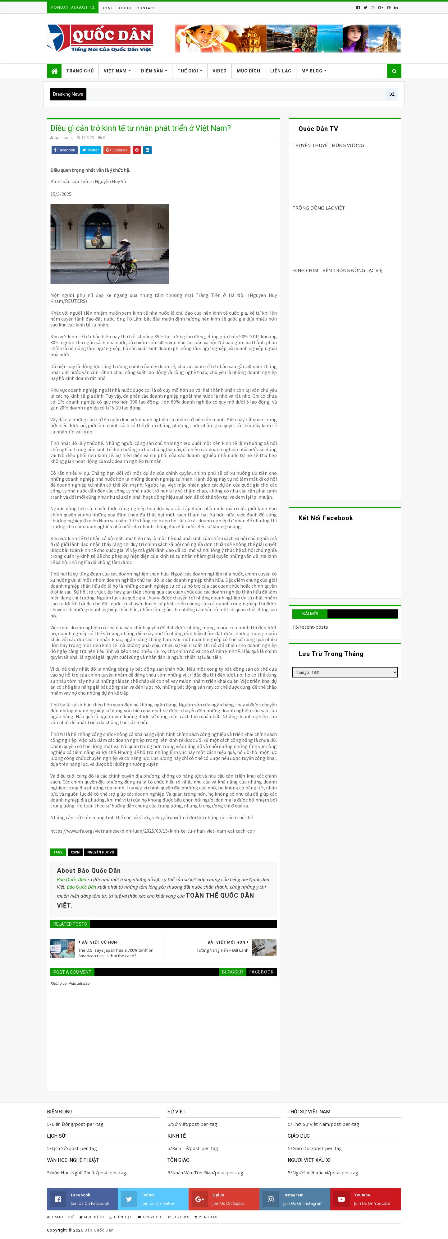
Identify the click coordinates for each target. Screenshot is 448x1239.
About (125, 8)
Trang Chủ (80, 70)
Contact (146, 8)
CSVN (75, 852)
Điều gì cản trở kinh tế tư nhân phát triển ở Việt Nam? (140, 128)
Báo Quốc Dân (71, 879)
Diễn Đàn (152, 70)
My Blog (311, 70)
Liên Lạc (280, 70)
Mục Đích (248, 70)
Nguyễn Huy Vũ (100, 852)
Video (220, 70)
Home (108, 8)
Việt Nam (115, 70)
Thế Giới (187, 70)
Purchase (207, 1217)
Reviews (179, 1217)
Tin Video (150, 1217)
